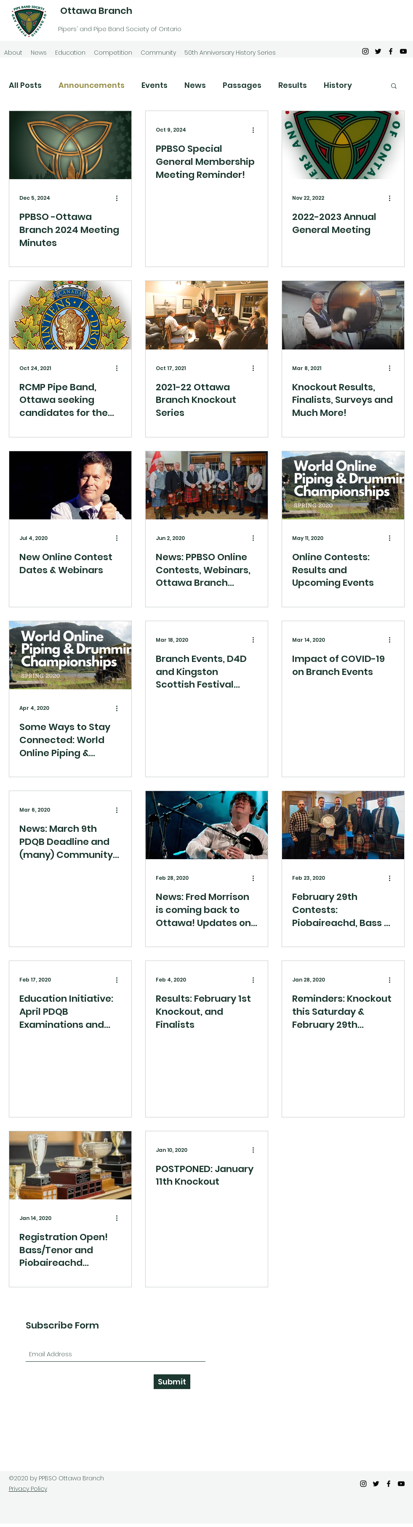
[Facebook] (390, 51)
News (195, 85)
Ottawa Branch (96, 10)
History (338, 85)
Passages (242, 85)
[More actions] (120, 198)
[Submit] (172, 1381)
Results (292, 85)
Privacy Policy (28, 1489)
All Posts (25, 85)
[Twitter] (378, 51)
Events (154, 85)
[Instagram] (365, 51)
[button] (394, 86)
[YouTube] (403, 51)
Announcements (92, 85)
